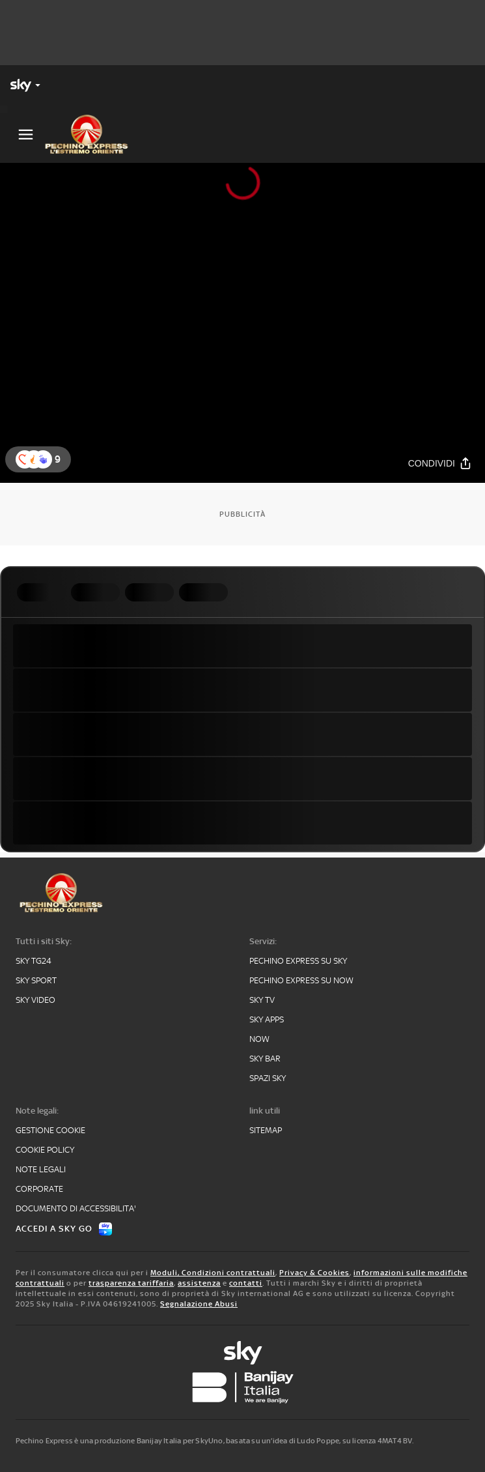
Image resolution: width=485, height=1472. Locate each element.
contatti (245, 1283)
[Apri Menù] (25, 134)
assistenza (199, 1283)
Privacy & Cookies (314, 1272)
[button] (43, 459)
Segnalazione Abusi (199, 1303)
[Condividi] (440, 463)
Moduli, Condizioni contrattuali (212, 1272)
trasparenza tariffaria (131, 1283)
